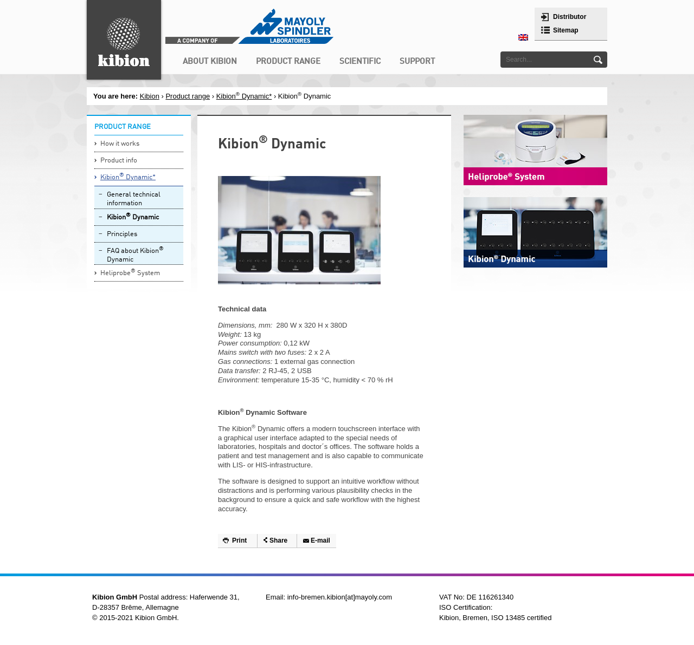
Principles (122, 234)
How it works (119, 143)
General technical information (133, 199)
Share (278, 540)
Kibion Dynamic (133, 217)
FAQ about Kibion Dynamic (135, 254)
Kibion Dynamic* (244, 96)
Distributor (569, 17)
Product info (118, 160)
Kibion (149, 96)
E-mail (320, 540)
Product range (187, 96)
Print (239, 540)
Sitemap (566, 30)
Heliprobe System (130, 273)
